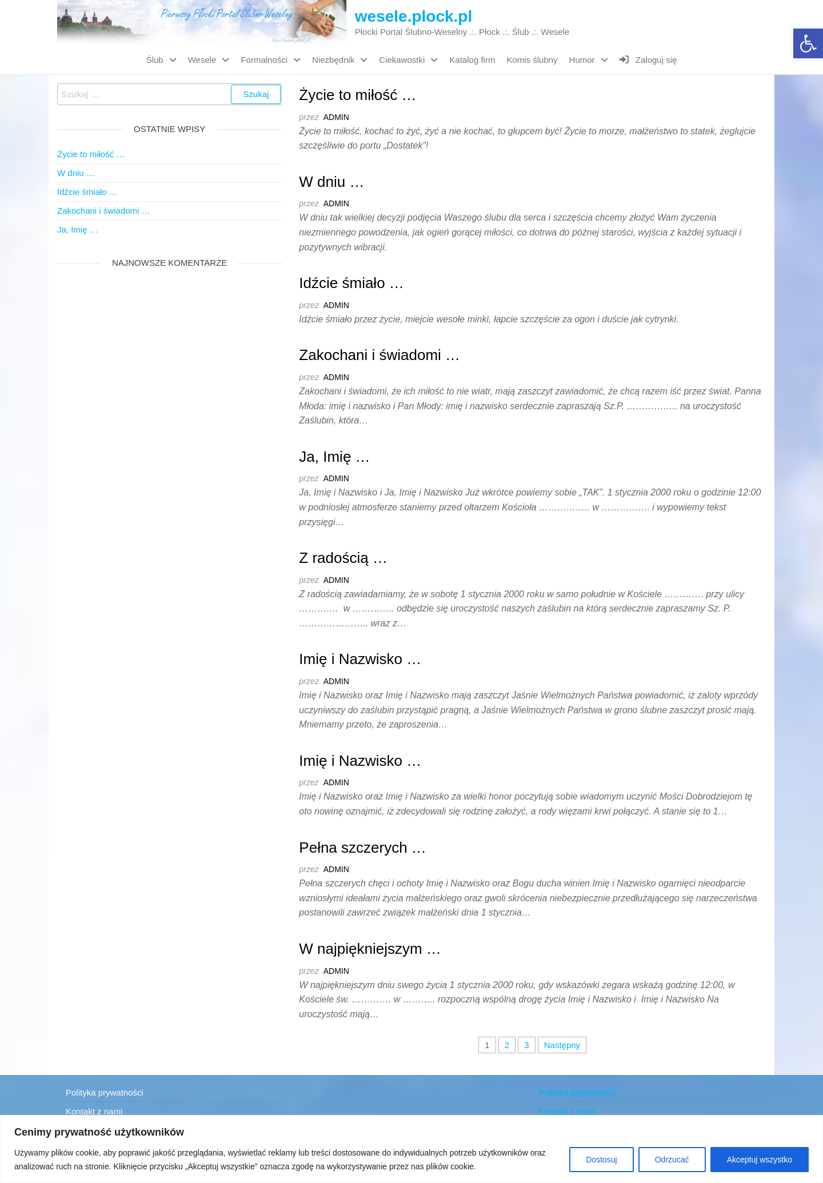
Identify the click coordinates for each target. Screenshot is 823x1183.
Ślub (154, 60)
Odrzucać (672, 1159)
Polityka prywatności (104, 1092)
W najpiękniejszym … (370, 948)
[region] (411, 1149)
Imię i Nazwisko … (360, 659)
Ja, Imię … (334, 456)
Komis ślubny (531, 60)
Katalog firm (472, 60)
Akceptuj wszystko (759, 1159)
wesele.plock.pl (413, 16)
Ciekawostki (402, 60)
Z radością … (343, 557)
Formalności (264, 60)
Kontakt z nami (94, 1111)
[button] (808, 43)
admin (336, 117)
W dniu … (331, 181)
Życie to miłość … (357, 94)
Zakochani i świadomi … (379, 354)
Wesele (202, 60)
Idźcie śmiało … (351, 282)
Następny (562, 1045)
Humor (582, 60)
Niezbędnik (333, 60)
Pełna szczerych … (362, 847)
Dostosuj (601, 1159)
